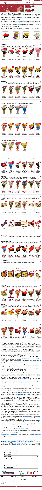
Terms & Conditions (13, 481)
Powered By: (36, 471)
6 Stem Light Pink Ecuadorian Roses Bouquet (11, 191)
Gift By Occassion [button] (25, 4)
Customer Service (34, 476)
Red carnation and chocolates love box (24, 300)
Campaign (12, 482)
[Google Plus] (33, 473)
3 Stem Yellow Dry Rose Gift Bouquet (24, 337)
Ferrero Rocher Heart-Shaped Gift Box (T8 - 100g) (38, 211)
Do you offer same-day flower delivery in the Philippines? (11, 452)
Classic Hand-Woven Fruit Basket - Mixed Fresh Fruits (17, 280)
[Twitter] (29, 473)
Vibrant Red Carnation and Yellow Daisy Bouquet (38, 133)
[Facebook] (27, 473)
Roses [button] (7, 4)
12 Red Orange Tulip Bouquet (18, 95)
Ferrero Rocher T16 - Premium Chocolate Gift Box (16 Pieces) (4, 211)
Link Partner (2, 483)
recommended (24, 0)
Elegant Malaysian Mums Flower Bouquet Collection (11, 152)
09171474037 (24, 479)
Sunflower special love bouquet (38, 76)
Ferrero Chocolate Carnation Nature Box (18, 256)
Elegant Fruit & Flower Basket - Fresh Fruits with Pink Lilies (31, 319)
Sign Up (38, 0)
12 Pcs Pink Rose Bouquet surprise (11, 171)
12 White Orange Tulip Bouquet (31, 95)
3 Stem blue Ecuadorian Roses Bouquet (24, 191)
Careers (2, 479)
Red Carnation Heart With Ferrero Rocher (10, 256)
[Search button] (27, 2)
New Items (33, 0)
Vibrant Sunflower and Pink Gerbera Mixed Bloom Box (31, 133)
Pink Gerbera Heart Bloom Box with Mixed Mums (24, 319)
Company (2, 476)
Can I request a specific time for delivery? (9, 463)
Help (40, 0)
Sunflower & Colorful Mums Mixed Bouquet (11, 133)
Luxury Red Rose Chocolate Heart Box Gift (17, 337)
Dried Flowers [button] (29, 4)
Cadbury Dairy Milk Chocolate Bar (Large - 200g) (4, 230)
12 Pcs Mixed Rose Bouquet (24, 171)
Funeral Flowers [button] (34, 4)
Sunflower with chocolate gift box (18, 76)
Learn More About (13, 476)
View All (40, 45)
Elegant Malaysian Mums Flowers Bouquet (17, 152)
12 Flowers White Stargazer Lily (11, 115)
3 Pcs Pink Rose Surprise (38, 171)
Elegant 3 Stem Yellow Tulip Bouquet (24, 96)
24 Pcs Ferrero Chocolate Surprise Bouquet (10, 211)
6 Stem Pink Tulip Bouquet (11, 95)
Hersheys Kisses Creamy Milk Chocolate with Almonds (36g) (11, 230)
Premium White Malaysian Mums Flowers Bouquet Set (4, 152)
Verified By (20, 471)
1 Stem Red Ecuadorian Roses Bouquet (18, 191)
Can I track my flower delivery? (8, 456)
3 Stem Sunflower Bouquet (24, 76)
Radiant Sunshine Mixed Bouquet (4, 133)
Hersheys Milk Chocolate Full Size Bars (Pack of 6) (18, 230)
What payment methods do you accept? (9, 458)
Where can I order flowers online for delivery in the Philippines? (12, 450)
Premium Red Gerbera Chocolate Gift (31, 256)
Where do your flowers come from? (8, 467)
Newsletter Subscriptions (4, 482)
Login (35, 0)
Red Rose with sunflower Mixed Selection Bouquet (24, 133)
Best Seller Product (29, 0)
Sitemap (2, 481)
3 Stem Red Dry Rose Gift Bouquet (10, 300)
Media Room (2, 480)
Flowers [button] (5, 4)
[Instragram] (30, 473)
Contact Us (22, 476)
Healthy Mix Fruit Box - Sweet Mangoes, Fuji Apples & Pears (11, 280)
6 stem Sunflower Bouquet (4, 76)
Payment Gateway (3, 471)
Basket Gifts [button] (17, 4)
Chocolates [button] (10, 4)
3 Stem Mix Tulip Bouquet (4, 95)
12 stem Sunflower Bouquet (31, 76)
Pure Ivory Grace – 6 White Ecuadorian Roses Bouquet (4, 191)
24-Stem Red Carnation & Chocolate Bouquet (38, 300)
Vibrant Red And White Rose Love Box (18, 171)
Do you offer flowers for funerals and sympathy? (10, 465)
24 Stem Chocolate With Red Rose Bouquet (38, 256)
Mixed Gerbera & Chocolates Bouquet (24, 256)
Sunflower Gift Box (11, 76)
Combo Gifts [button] (13, 4)
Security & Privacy (13, 480)
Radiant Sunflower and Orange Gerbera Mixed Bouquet (17, 133)
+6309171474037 (25, 478)
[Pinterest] (31, 473)
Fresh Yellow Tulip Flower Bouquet (38, 96)
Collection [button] (37, 4)
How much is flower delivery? (8, 454)
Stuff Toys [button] (21, 4)
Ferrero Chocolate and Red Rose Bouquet (4, 256)
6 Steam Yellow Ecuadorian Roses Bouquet (31, 191)
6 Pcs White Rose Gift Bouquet (31, 171)
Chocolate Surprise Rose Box (4, 171)
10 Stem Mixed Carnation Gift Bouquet (4, 58)
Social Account (29, 471)
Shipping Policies (13, 479)
